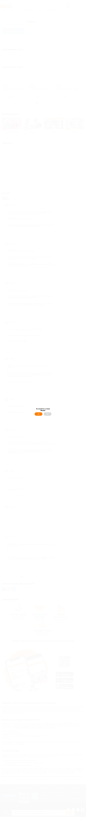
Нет (47, 414)
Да (38, 414)
